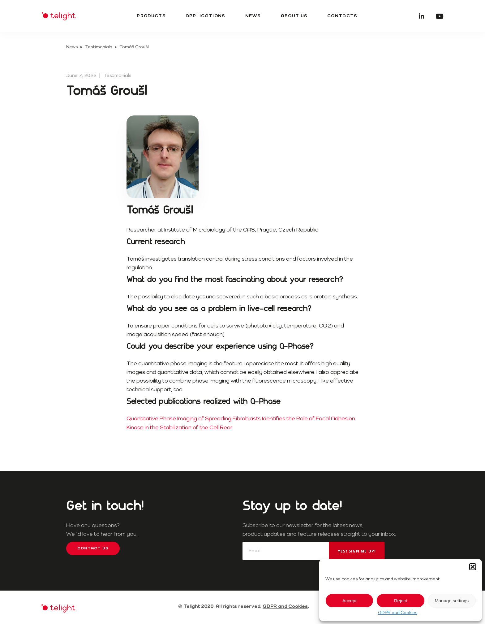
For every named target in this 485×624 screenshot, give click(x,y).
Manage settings (452, 600)
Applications (205, 16)
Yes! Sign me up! (357, 551)
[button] (473, 567)
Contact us (93, 548)
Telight (58, 16)
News (253, 16)
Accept (349, 600)
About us (294, 16)
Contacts (342, 16)
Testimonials (98, 47)
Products (151, 16)
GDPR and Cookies (397, 613)
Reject (400, 600)
